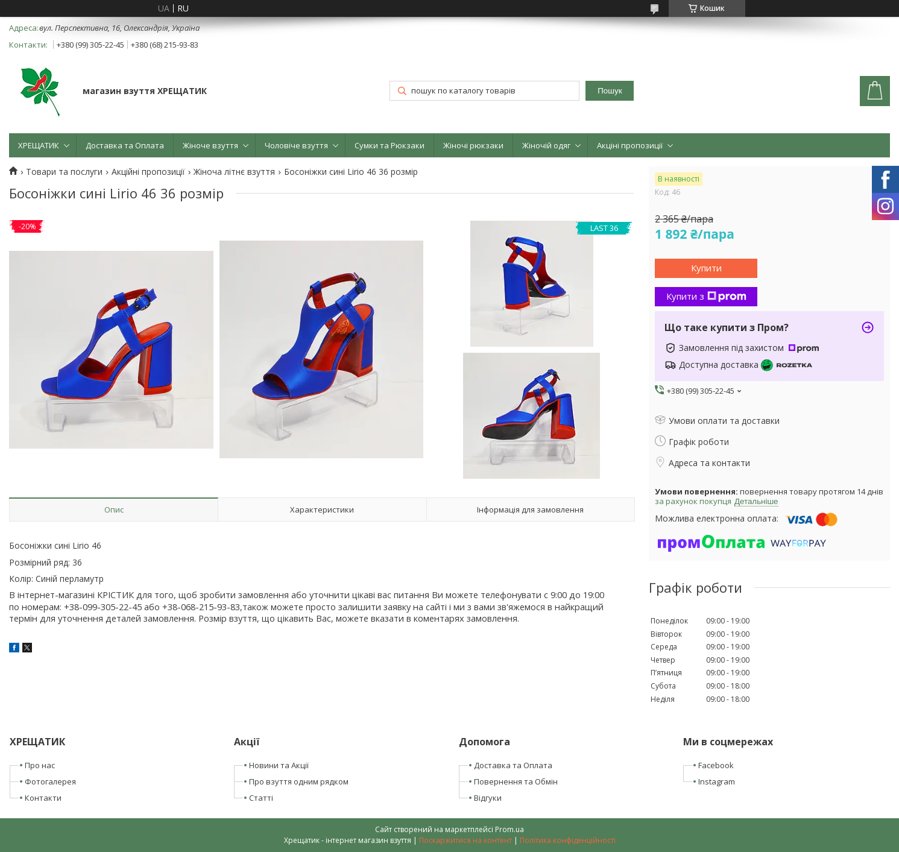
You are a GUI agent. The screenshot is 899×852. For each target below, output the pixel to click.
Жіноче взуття (210, 145)
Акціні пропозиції (630, 145)
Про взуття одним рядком (299, 781)
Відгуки (488, 797)
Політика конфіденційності (568, 840)
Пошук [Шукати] (610, 90)
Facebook (716, 765)
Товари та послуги (64, 171)
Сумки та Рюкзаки (389, 145)
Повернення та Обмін (516, 781)
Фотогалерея (50, 781)
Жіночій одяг (546, 145)
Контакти (43, 797)
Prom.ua (509, 829)
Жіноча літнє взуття (234, 171)
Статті (261, 797)
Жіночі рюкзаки (473, 145)
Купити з (706, 296)
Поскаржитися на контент (465, 840)
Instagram (716, 781)
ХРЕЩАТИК (38, 145)
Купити (706, 268)
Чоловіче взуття (296, 145)
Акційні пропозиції (148, 171)
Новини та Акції (279, 765)
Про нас (40, 765)
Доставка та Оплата (125, 145)
